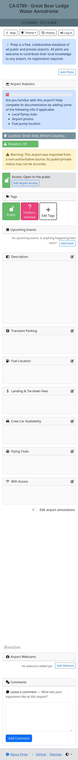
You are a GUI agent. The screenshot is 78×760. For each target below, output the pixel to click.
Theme (27, 33)
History (48, 33)
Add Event (67, 243)
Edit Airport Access (26, 183)
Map (11, 33)
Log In (66, 33)
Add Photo (67, 72)
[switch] (35, 509)
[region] (39, 581)
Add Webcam (65, 665)
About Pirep (17, 754)
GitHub (38, 754)
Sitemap (56, 754)
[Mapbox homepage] (12, 647)
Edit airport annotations (57, 510)
